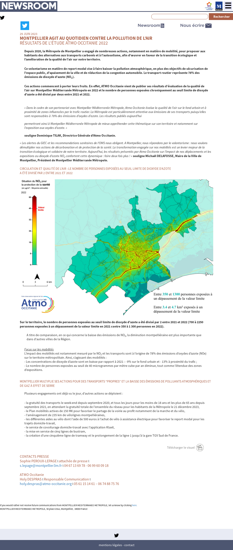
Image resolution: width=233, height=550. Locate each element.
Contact (129, 545)
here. (134, 505)
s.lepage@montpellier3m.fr (41, 465)
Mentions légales (110, 545)
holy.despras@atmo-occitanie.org (46, 483)
